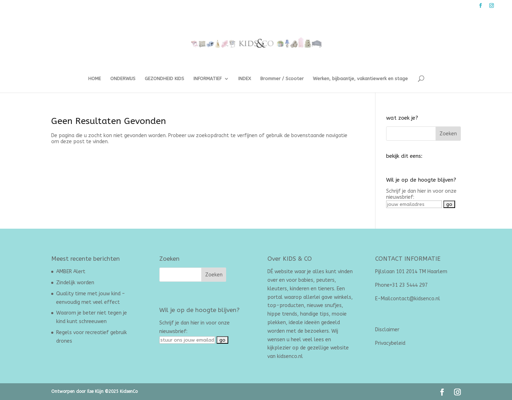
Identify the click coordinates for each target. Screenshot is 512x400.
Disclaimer (387, 330)
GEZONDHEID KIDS (164, 78)
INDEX (244, 78)
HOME (94, 78)
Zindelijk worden (75, 283)
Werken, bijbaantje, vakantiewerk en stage (360, 78)
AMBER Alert (70, 272)
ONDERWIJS (122, 78)
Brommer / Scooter (282, 78)
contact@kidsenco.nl (415, 299)
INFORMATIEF (207, 78)
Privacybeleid (390, 343)
